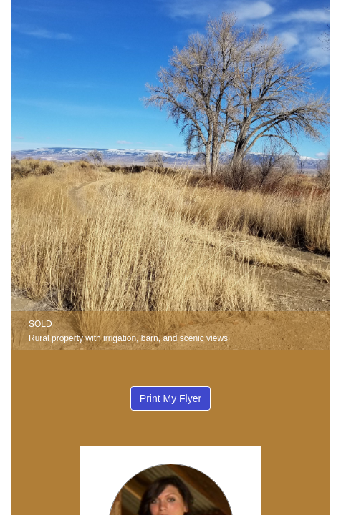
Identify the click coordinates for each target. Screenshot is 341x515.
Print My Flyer (170, 398)
